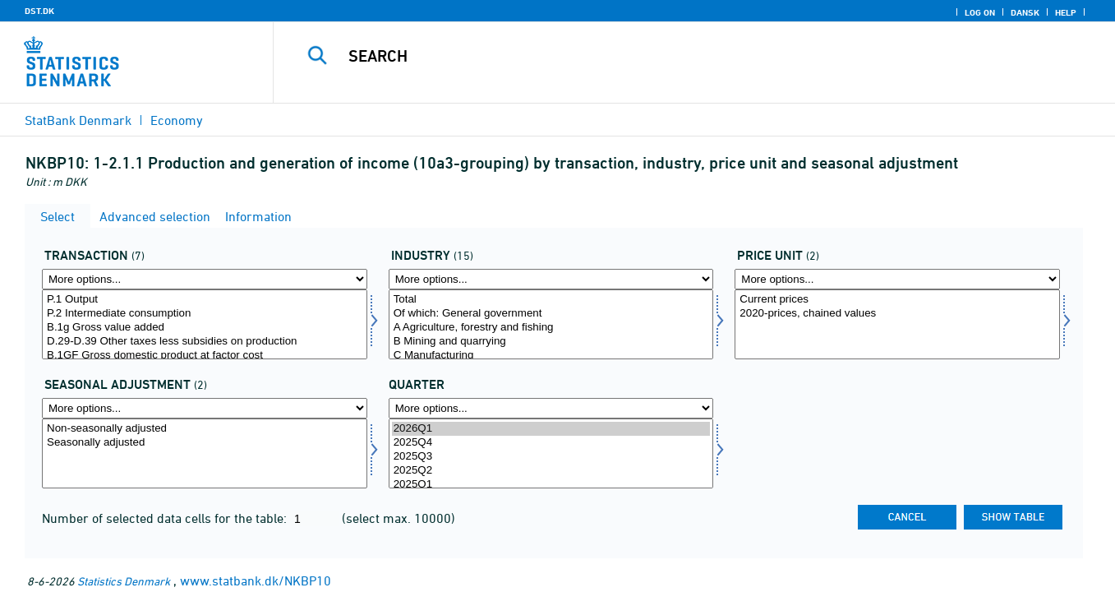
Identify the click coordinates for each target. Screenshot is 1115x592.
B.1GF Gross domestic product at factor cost (204, 356)
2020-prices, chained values (897, 314)
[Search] (674, 55)
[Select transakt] (204, 324)
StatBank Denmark (78, 120)
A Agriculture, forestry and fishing (551, 328)
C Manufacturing (551, 356)
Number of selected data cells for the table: (166, 518)
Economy (176, 120)
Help (1065, 12)
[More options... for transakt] (204, 279)
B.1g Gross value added (204, 328)
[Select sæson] (204, 453)
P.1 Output (204, 300)
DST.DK (39, 10)
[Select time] (551, 453)
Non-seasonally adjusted (204, 429)
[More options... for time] (551, 408)
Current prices (897, 300)
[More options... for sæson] (204, 408)
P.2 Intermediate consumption (204, 314)
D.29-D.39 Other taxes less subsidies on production (204, 342)
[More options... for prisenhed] (897, 279)
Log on (980, 12)
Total (551, 300)
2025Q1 (551, 485)
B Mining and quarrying (551, 342)
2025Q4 (551, 443)
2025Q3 (551, 457)
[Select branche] (551, 324)
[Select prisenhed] (897, 324)
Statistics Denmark (123, 581)
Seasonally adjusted (204, 443)
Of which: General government (551, 314)
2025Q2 (551, 471)
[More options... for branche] (551, 279)
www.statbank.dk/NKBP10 (255, 580)
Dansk (1025, 12)
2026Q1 (551, 429)
